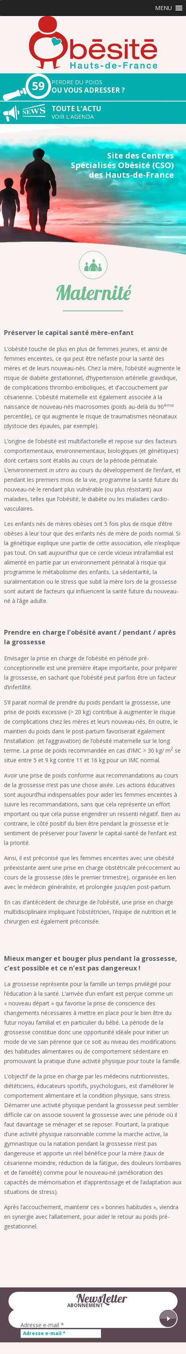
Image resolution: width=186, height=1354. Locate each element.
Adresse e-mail (42, 1325)
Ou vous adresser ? (119, 86)
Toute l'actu (119, 112)
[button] (163, 8)
